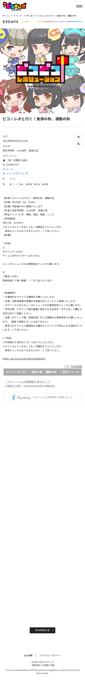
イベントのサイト (15, 173)
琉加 (37, 184)
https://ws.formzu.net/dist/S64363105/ (24, 358)
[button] (78, 143)
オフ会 (12, 178)
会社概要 (28, 655)
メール (8, 169)
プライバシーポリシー (50, 655)
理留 (29, 184)
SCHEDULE (42, 630)
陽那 (45, 184)
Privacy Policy (60, 670)
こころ (14, 184)
